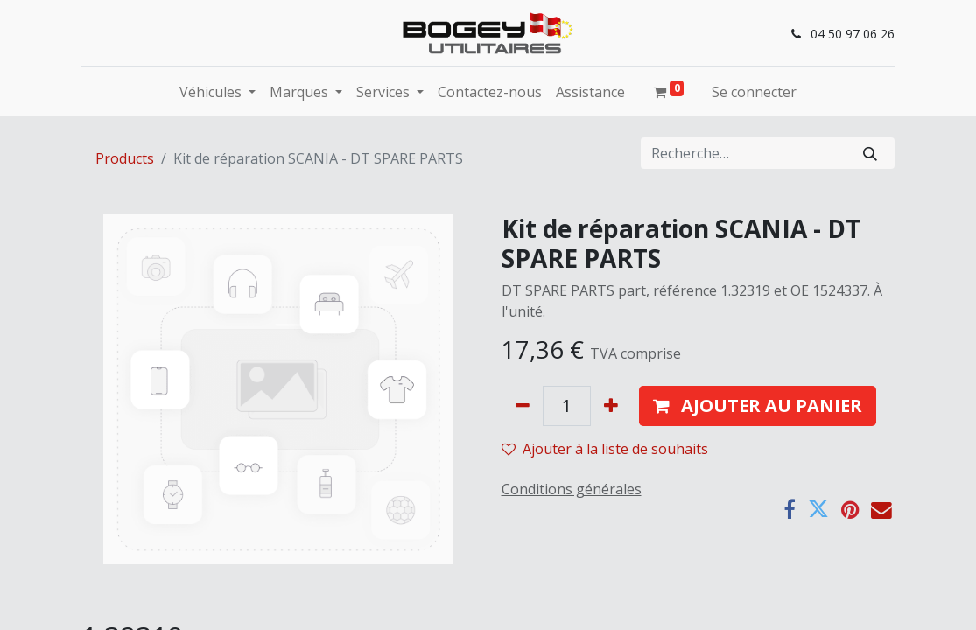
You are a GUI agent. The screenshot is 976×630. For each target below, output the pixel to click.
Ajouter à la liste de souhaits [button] (605, 448)
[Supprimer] (523, 406)
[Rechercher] (870, 153)
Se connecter (754, 92)
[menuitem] (490, 91)
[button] (757, 406)
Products (124, 158)
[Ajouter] (611, 406)
